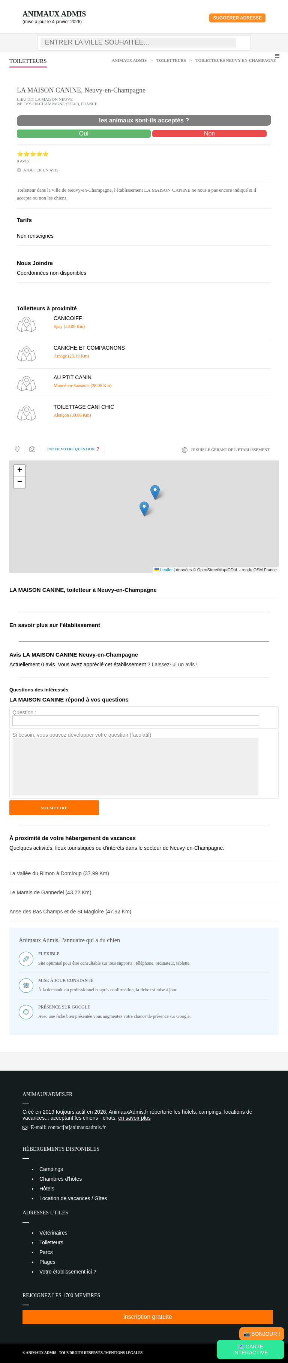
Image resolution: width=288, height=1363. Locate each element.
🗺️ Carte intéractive (250, 1350)
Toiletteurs (171, 60)
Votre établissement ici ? (67, 1272)
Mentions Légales (123, 1353)
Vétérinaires (53, 1233)
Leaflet (163, 570)
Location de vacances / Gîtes (73, 1198)
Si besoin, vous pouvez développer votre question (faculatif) (81, 735)
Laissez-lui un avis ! (175, 664)
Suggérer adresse (237, 18)
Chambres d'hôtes (60, 1179)
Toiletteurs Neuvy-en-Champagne (235, 60)
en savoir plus (134, 1118)
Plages (47, 1262)
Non (209, 133)
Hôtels (46, 1189)
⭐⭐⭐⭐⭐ (33, 154)
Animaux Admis (54, 14)
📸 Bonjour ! (261, 1334)
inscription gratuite (147, 1317)
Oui (83, 133)
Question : (24, 712)
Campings (51, 1169)
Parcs (46, 1252)
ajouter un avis (40, 170)
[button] (144, 509)
